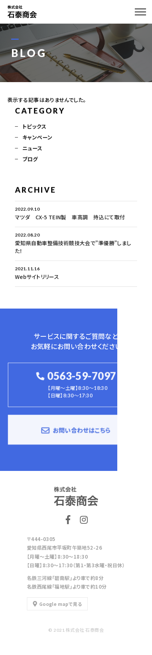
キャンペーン (37, 137)
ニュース (32, 148)
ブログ (30, 159)
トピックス (34, 126)
